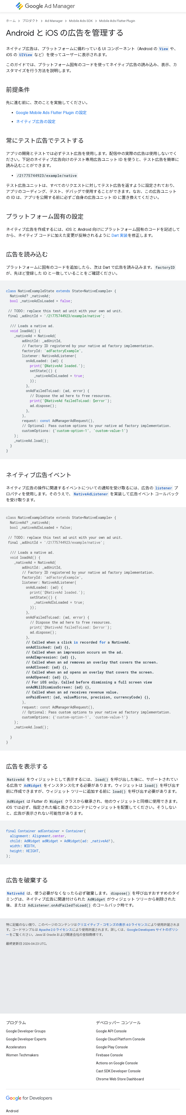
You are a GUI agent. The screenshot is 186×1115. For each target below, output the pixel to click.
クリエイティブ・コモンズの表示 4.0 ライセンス (112, 925)
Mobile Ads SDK (81, 21)
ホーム (11, 21)
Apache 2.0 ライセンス (55, 930)
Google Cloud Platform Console (120, 1039)
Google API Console (111, 1031)
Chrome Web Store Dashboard (120, 1079)
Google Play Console (112, 1047)
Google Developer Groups (26, 1031)
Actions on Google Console (117, 1063)
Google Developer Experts (26, 1039)
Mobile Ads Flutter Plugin (117, 21)
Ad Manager (50, 6)
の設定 (51, 112)
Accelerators (16, 1047)
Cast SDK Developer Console (118, 1071)
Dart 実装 (119, 235)
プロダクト (30, 21)
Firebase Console (109, 1055)
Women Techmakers (22, 1055)
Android (12, 1111)
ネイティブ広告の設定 (36, 121)
